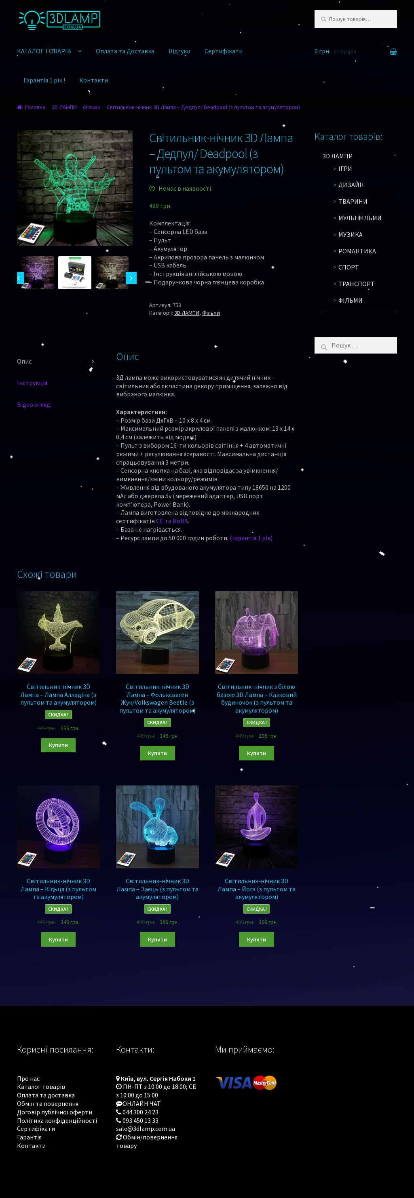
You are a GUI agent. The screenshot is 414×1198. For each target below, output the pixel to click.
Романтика (357, 251)
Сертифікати (224, 51)
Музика (350, 234)
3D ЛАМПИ (64, 107)
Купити (58, 745)
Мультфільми (360, 218)
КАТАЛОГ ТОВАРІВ (44, 51)
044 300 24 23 (140, 1112)
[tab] (58, 362)
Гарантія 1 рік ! (44, 80)
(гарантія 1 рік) (251, 538)
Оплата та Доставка (125, 51)
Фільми (92, 107)
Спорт (348, 267)
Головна (35, 107)
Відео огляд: (34, 404)
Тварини (353, 201)
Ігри (345, 168)
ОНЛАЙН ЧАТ (142, 1103)
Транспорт (356, 284)
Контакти (93, 80)
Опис (24, 361)
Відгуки (179, 51)
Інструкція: (33, 383)
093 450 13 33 (140, 1120)
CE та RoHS (172, 521)
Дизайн (351, 185)
